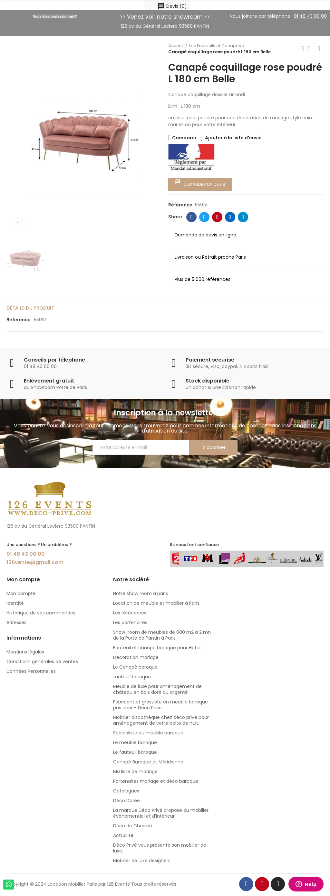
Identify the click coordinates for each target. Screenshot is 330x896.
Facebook (191, 217)
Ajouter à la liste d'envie (233, 137)
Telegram (243, 217)
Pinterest (217, 217)
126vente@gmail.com (34, 562)
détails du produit (30, 308)
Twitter (204, 217)
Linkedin (230, 217)
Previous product (302, 48)
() (172, 6)
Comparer (184, 137)
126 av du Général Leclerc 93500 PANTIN (165, 26)
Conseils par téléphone (54, 359)
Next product (319, 48)
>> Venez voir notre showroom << (165, 17)
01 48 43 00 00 (25, 554)
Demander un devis (200, 183)
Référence (18, 319)
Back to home (310, 48)
